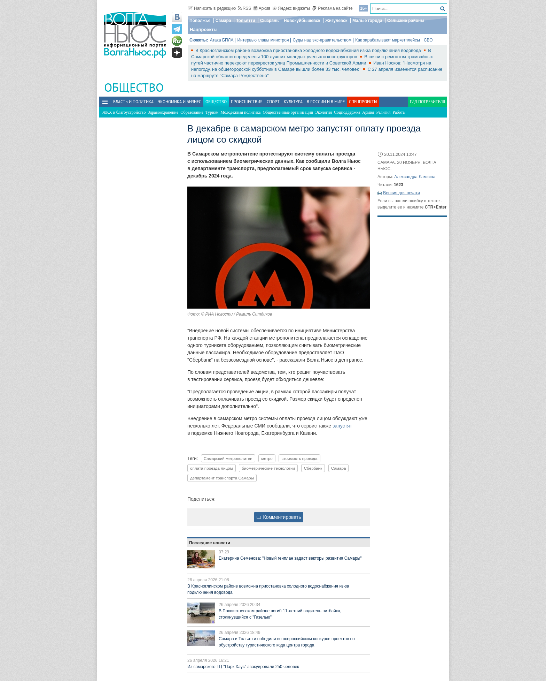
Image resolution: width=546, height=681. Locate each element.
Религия (383, 112)
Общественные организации (288, 112)
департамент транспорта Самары (222, 478)
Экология (323, 112)
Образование (191, 112)
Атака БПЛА (222, 40)
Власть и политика (133, 101)
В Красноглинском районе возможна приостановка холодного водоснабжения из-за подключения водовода (308, 50)
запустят (342, 426)
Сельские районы (405, 20)
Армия (368, 112)
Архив (262, 8)
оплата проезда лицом (211, 468)
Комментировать (279, 517)
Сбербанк (313, 468)
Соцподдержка (347, 112)
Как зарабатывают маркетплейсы (387, 40)
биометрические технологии (268, 468)
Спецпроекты (363, 101)
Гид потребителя (427, 101)
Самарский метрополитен (228, 458)
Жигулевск (336, 20)
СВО (428, 40)
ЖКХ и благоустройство (124, 112)
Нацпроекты (204, 29)
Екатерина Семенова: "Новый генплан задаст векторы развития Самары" (290, 558)
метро (267, 458)
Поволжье (199, 20)
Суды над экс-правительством (321, 40)
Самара (223, 20)
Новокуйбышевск (302, 20)
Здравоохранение (163, 112)
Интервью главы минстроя (263, 40)
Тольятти (245, 20)
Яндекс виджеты (291, 8)
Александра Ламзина (414, 176)
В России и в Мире (326, 101)
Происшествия (247, 101)
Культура (293, 101)
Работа (399, 112)
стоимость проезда (299, 458)
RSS (244, 8)
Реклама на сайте (332, 8)
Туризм (211, 112)
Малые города (367, 20)
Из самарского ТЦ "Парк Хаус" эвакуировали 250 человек (243, 666)
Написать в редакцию (212, 8)
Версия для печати (401, 192)
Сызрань (269, 20)
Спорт (273, 101)
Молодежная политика (240, 112)
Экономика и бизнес (179, 101)
